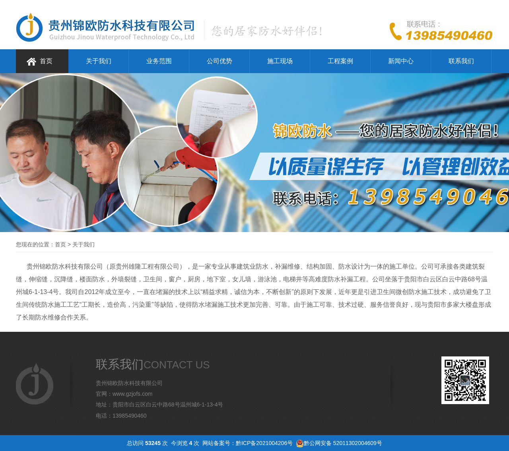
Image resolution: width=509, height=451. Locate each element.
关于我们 (98, 61)
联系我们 (461, 61)
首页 (46, 61)
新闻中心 (401, 61)
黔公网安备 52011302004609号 (343, 443)
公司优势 (219, 61)
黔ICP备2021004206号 (264, 443)
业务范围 (159, 61)
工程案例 (340, 61)
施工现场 (280, 61)
